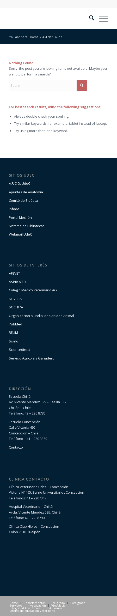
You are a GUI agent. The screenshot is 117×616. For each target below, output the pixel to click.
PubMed (15, 324)
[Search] (89, 18)
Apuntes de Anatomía (26, 192)
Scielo (13, 341)
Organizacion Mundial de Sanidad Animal (41, 315)
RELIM (13, 332)
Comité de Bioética (23, 200)
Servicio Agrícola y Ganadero (31, 358)
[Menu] (101, 18)
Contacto (16, 447)
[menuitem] (89, 18)
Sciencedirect (19, 349)
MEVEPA (15, 298)
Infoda (14, 208)
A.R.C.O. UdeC (19, 183)
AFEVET (14, 273)
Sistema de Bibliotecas (27, 225)
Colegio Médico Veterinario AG (33, 290)
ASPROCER (17, 281)
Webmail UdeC (20, 234)
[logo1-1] (48, 18)
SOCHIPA (16, 307)
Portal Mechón (20, 217)
